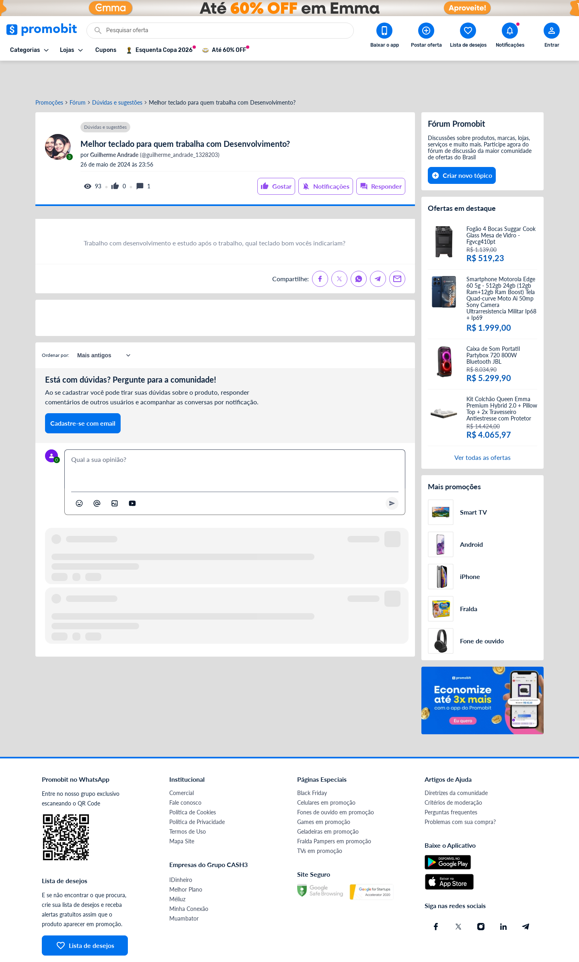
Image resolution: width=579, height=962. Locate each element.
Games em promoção (323, 792)
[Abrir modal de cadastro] (552, 37)
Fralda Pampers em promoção (334, 812)
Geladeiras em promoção (328, 802)
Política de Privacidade (197, 792)
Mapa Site (181, 812)
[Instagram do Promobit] (481, 897)
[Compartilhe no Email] (397, 250)
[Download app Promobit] (384, 37)
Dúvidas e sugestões (117, 73)
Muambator (184, 889)
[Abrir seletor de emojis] (79, 474)
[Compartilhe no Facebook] (320, 250)
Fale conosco (185, 773)
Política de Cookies (192, 783)
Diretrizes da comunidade (456, 763)
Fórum (78, 73)
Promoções (49, 73)
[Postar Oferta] (426, 37)
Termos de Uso (187, 802)
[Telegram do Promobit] (526, 897)
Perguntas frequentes (451, 783)
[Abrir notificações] (510, 37)
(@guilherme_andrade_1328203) (154, 126)
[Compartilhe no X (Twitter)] (339, 250)
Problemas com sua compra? (460, 792)
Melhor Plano (185, 860)
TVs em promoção (319, 821)
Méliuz (177, 870)
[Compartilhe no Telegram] (378, 250)
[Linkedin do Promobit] (503, 897)
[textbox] (234, 440)
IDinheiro (180, 850)
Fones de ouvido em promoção (335, 783)
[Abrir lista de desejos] (468, 37)
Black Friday (312, 763)
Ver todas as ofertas (482, 428)
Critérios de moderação (453, 773)
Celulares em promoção (326, 773)
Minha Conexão (188, 879)
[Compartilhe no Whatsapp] (359, 250)
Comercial (181, 763)
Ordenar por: (55, 326)
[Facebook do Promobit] (436, 897)
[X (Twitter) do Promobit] (458, 897)
